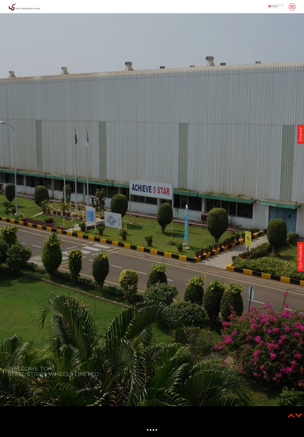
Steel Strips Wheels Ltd (38, 380)
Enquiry (300, 134)
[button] (147, 430)
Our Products (300, 257)
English (273, 6)
